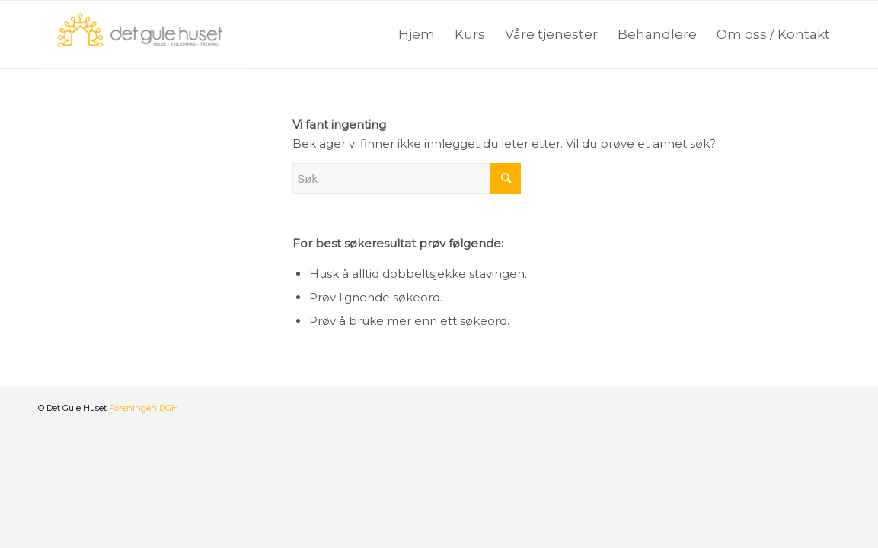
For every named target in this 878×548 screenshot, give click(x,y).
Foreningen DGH (143, 408)
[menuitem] (416, 34)
